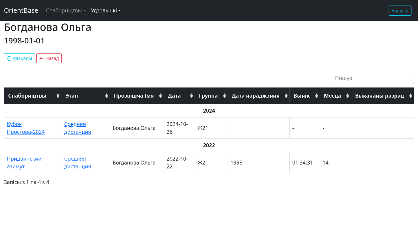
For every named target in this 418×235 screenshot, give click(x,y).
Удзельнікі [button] (104, 10)
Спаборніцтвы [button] (64, 10)
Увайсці (400, 11)
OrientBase (21, 10)
